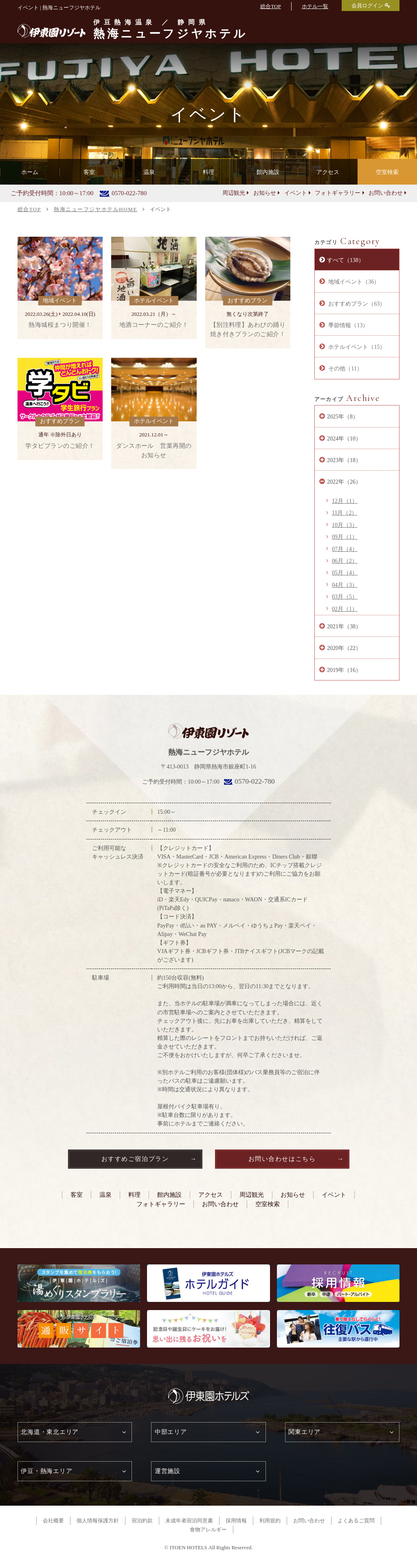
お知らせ (264, 192)
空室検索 (387, 172)
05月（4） (345, 572)
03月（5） (345, 596)
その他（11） (344, 368)
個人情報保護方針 (98, 1520)
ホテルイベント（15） (356, 347)
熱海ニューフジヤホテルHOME (95, 209)
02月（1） (345, 609)
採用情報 (236, 1520)
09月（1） (345, 536)
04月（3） (345, 584)
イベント (295, 192)
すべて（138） (345, 260)
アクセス (210, 1194)
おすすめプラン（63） (356, 303)
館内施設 (169, 1194)
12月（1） (345, 501)
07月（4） (345, 549)
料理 (134, 1194)
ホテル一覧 (315, 6)
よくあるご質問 (356, 1520)
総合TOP (270, 6)
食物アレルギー (208, 1529)
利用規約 (270, 1520)
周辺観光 (233, 192)
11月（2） (345, 512)
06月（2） (345, 560)
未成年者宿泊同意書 (189, 1520)
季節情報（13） (348, 325)
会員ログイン (367, 5)
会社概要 (53, 1520)
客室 (76, 1194)
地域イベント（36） (353, 281)
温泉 (105, 1194)
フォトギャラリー (337, 192)
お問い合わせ (386, 192)
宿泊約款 (142, 1520)
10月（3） (345, 525)
